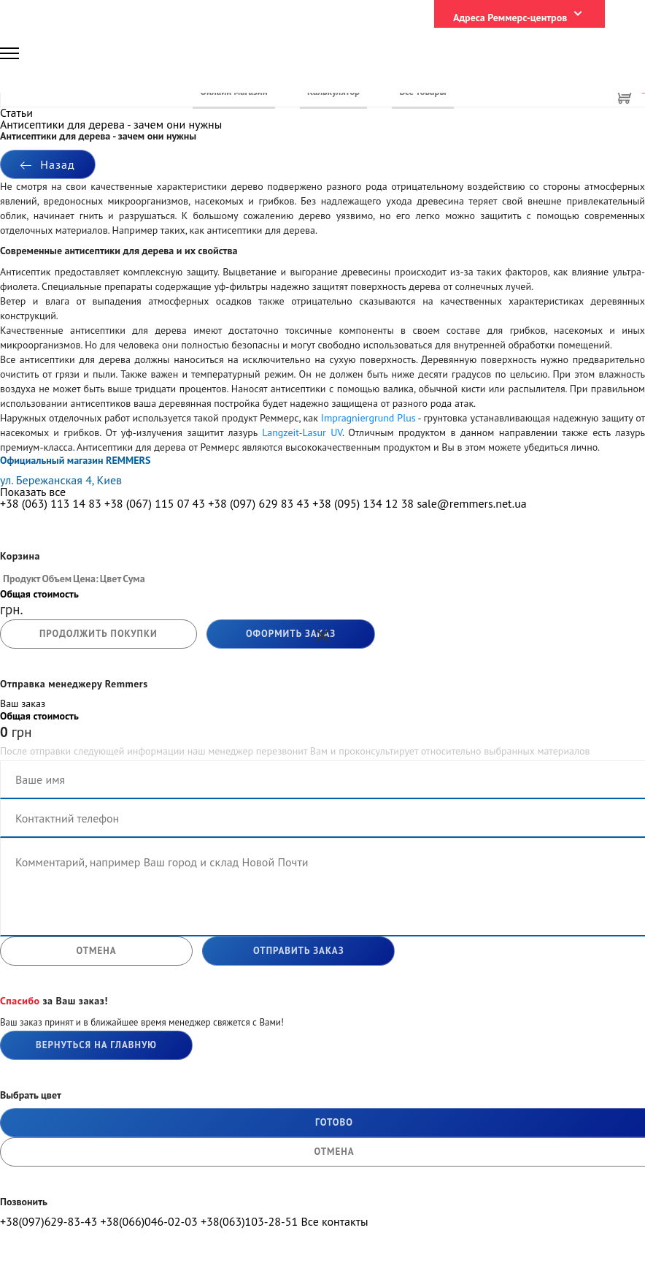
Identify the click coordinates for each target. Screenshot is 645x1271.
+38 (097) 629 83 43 (258, 503)
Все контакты (334, 1221)
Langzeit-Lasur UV (302, 432)
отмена (96, 950)
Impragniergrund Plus (368, 417)
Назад (47, 164)
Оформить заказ (291, 633)
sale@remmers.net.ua (471, 503)
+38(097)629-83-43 (48, 1221)
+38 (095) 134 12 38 (363, 503)
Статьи (16, 112)
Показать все (33, 491)
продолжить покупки (98, 633)
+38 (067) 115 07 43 (154, 503)
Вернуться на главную (96, 1045)
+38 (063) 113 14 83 (50, 503)
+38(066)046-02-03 (148, 1221)
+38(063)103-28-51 (249, 1221)
